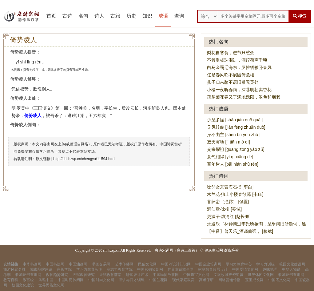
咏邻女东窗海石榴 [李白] (230, 186)
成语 (163, 15)
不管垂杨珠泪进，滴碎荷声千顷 (237, 60)
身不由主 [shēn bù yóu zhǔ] (233, 134)
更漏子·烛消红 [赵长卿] (229, 216)
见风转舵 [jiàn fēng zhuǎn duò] (236, 127)
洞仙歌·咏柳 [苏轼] (224, 209)
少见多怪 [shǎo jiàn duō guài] (235, 119)
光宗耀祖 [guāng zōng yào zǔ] (235, 149)
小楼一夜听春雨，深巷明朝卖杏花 (239, 89)
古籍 (115, 15)
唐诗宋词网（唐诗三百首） (177, 250)
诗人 (99, 15)
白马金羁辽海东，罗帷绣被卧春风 (239, 67)
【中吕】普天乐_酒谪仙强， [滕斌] (240, 231)
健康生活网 (214, 250)
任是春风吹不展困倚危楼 (230, 74)
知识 (147, 15)
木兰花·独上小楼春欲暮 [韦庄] (235, 194)
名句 (83, 15)
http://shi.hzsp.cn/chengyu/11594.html (84, 159)
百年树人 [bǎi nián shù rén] (233, 164)
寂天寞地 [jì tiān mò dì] (228, 141)
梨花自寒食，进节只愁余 (230, 52)
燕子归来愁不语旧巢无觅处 (233, 82)
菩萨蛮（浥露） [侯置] (228, 201)
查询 (179, 15)
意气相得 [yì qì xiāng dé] (230, 156)
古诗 (67, 15)
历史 (131, 15)
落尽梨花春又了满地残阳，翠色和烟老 (243, 97)
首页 (51, 15)
